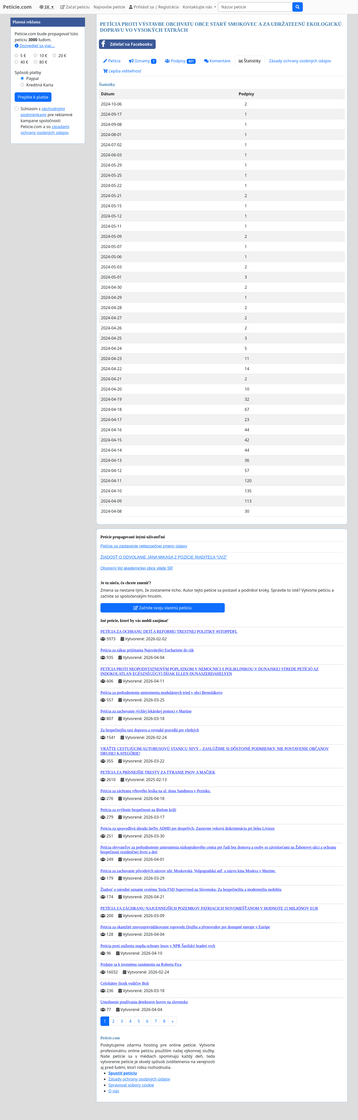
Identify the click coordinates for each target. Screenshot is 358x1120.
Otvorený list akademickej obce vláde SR (136, 568)
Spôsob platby (28, 221)
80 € (43, 211)
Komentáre (217, 61)
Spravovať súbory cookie (131, 1085)
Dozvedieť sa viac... (35, 194)
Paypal (32, 227)
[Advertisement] (47, 88)
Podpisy (180, 61)
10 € (43, 204)
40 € (24, 211)
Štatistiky (250, 61)
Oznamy (143, 61)
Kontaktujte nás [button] (198, 7)
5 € (23, 204)
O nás (113, 1091)
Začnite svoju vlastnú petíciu (163, 608)
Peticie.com (17, 6)
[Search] (255, 7)
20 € (62, 204)
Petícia (112, 61)
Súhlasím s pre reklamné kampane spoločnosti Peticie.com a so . (46, 269)
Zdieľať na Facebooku (125, 44)
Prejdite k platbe (33, 246)
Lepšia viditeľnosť (122, 71)
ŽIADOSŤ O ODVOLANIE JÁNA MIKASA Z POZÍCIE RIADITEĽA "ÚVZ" (163, 557)
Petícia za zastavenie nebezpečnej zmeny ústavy (143, 546)
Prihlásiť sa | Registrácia (154, 7)
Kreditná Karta (39, 234)
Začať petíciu (75, 7)
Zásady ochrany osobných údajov (300, 61)
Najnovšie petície (109, 7)
